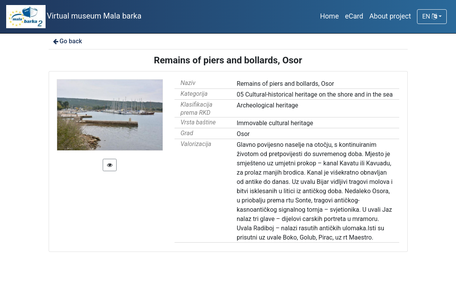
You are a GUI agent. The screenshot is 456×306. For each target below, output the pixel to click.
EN (429, 16)
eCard (354, 16)
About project (390, 16)
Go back (67, 41)
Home (329, 16)
